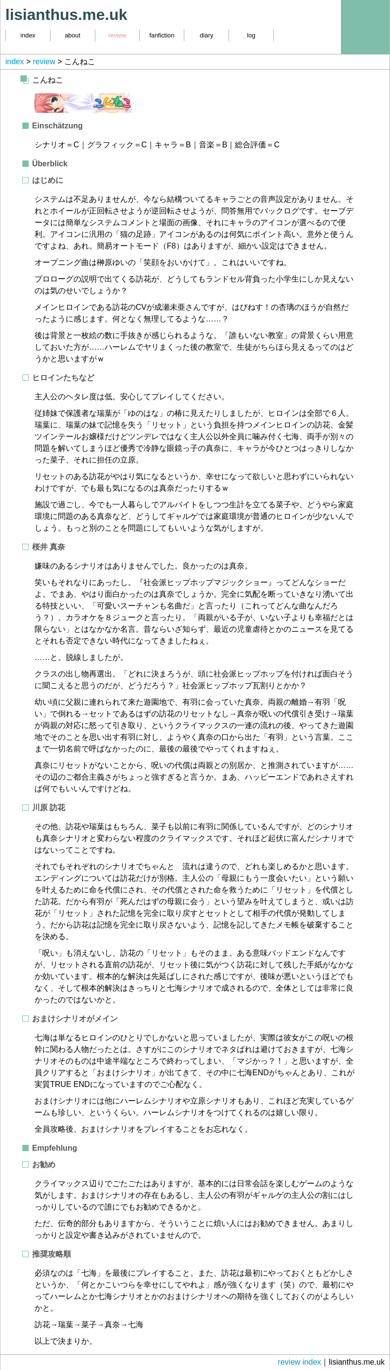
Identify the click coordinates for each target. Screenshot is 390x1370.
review (117, 35)
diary (206, 35)
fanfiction (161, 35)
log (251, 35)
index (27, 35)
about (72, 35)
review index (299, 1362)
